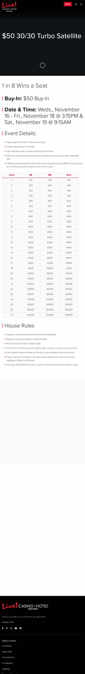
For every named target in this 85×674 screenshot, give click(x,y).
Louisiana (6, 646)
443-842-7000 (8, 622)
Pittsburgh (7, 663)
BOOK (67, 4)
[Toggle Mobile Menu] (81, 4)
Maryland (7, 652)
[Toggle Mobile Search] (75, 4)
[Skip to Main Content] (42, 65)
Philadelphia (8, 657)
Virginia (6, 669)
